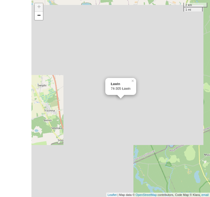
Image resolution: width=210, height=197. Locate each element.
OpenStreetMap (146, 194)
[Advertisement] (15, 98)
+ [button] (39, 7)
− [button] (39, 16)
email (205, 194)
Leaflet (112, 194)
